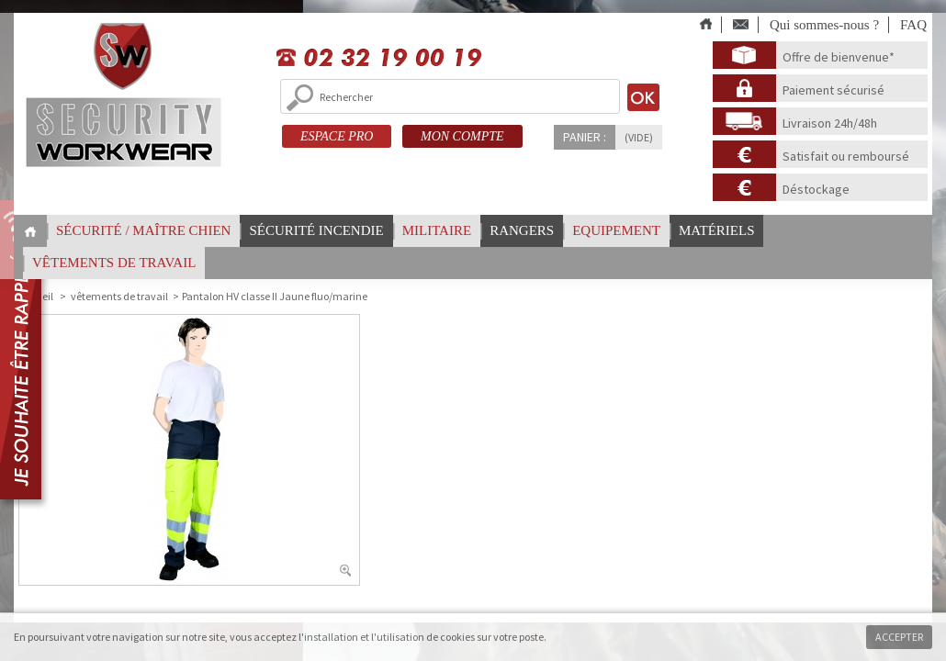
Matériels (717, 230)
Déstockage (816, 189)
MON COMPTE (462, 136)
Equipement (616, 230)
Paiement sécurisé (833, 90)
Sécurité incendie (316, 230)
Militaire (436, 230)
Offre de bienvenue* (839, 56)
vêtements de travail (114, 262)
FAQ (913, 24)
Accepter (899, 637)
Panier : (584, 137)
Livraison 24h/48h (830, 123)
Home (30, 232)
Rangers (522, 230)
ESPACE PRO (336, 136)
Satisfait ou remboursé (846, 156)
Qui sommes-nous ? (824, 24)
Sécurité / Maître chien (143, 230)
